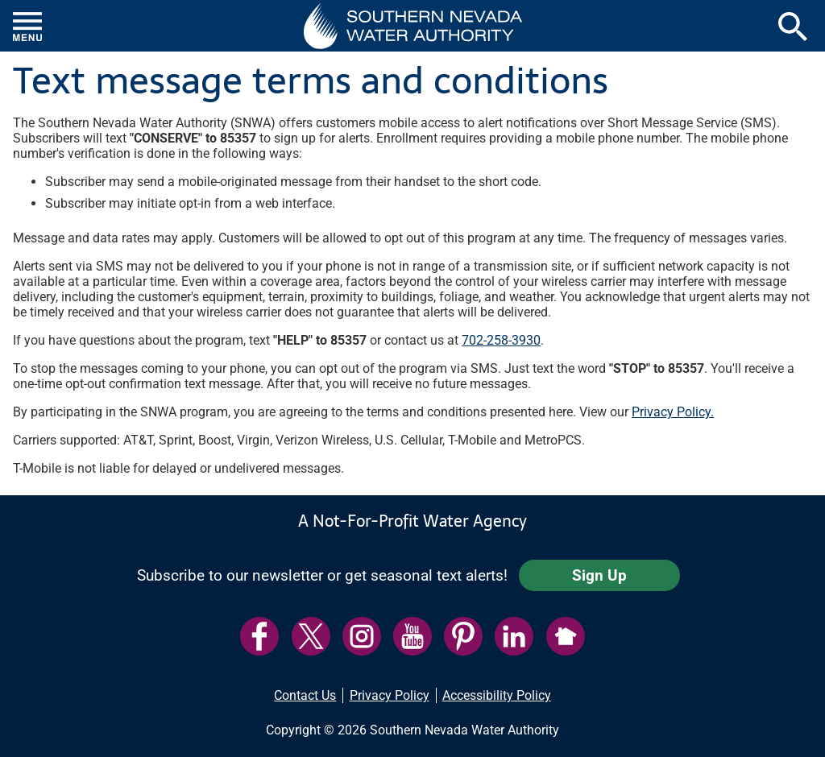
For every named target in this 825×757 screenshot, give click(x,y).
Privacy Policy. (673, 412)
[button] (413, 25)
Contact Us (305, 695)
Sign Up (599, 575)
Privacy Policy (389, 695)
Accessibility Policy (496, 695)
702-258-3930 (501, 340)
